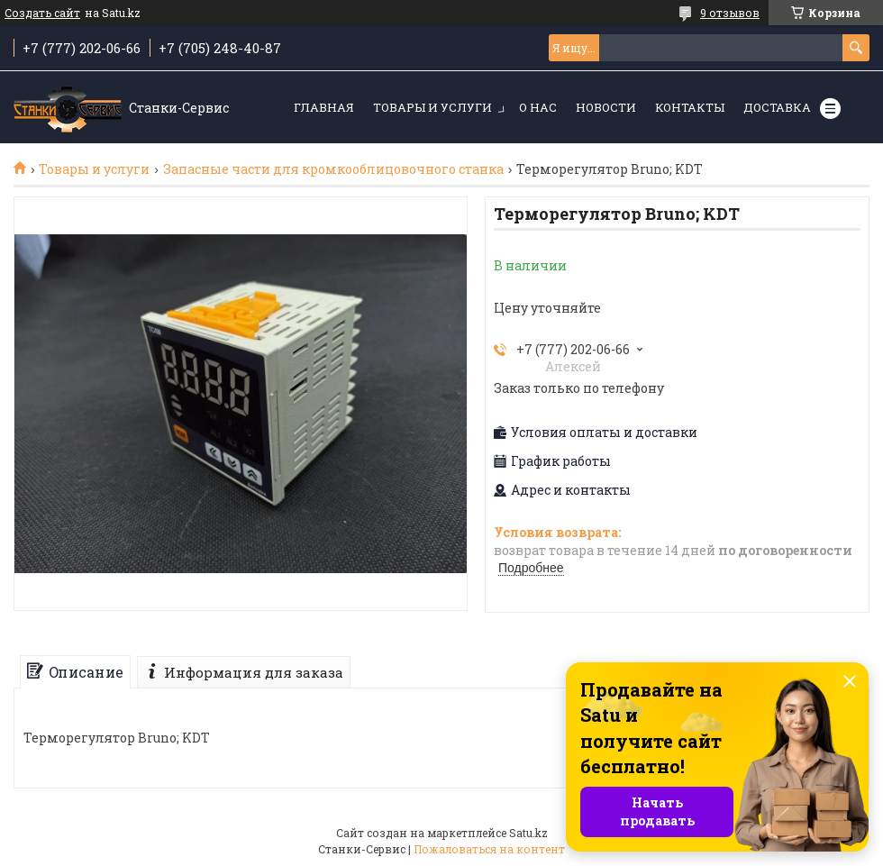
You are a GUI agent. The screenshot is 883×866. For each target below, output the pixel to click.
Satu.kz (528, 832)
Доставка (777, 107)
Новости (606, 107)
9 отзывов (730, 12)
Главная (324, 107)
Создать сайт (42, 12)
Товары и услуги (432, 107)
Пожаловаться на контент (489, 849)
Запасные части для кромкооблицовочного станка (333, 169)
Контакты (689, 107)
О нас (538, 107)
